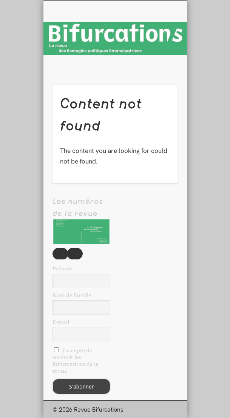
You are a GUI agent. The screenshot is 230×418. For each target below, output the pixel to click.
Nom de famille (71, 295)
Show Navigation (159, 68)
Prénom (62, 268)
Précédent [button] (60, 253)
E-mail (60, 322)
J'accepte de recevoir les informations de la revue (75, 360)
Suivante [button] (75, 253)
